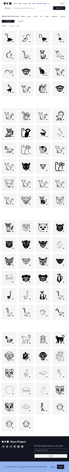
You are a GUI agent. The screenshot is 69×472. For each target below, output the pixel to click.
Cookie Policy (25, 469)
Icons (20, 3)
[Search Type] (8, 8)
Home (15, 3)
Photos (25, 3)
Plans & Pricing (41, 3)
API (30, 3)
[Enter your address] (50, 450)
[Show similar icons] (13, 41)
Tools (33, 3)
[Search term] (33, 8)
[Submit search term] (59, 8)
